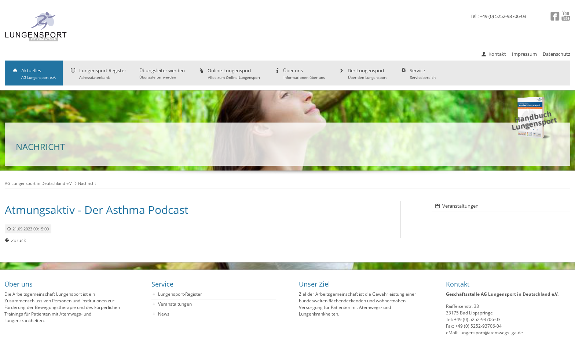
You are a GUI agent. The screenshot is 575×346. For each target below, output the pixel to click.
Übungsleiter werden (162, 73)
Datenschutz (556, 54)
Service (418, 73)
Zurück (18, 240)
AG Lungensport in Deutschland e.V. (39, 183)
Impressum (524, 54)
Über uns (299, 73)
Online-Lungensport (229, 73)
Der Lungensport (362, 73)
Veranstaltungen (460, 206)
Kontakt (497, 54)
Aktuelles (33, 73)
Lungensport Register (97, 73)
